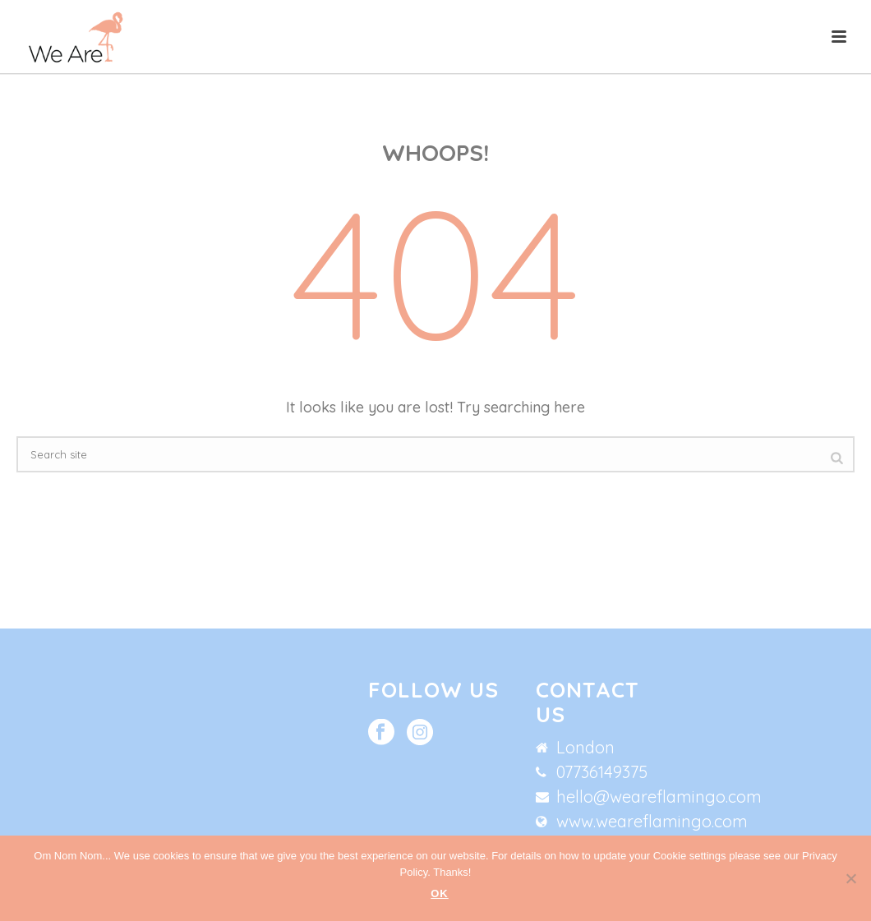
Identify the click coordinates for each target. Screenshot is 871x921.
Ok (440, 893)
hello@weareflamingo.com (659, 797)
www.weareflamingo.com (652, 821)
